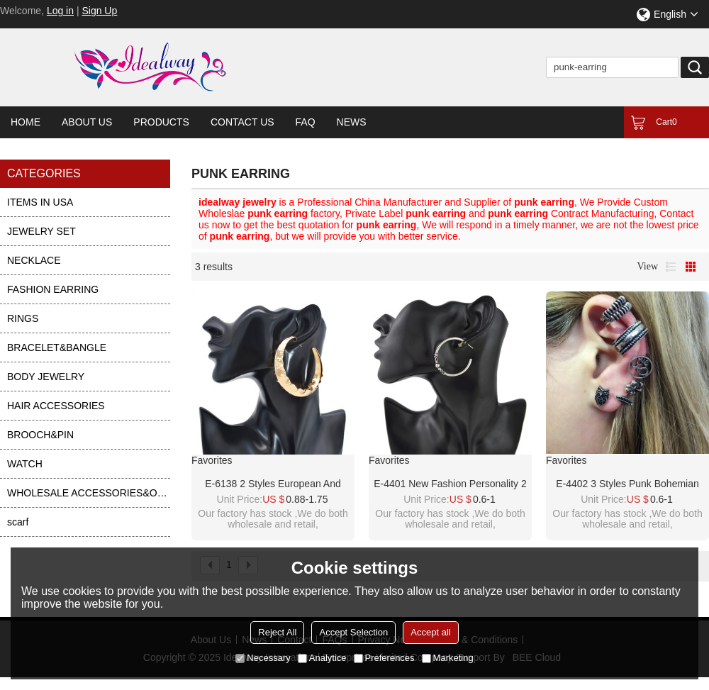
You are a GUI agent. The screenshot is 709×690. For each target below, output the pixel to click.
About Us (87, 122)
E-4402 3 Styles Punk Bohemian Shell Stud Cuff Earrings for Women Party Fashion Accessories (627, 484)
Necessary (262, 657)
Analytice (322, 657)
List (671, 267)
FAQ (306, 122)
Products (161, 122)
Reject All (277, 632)
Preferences (384, 657)
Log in (60, 10)
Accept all (430, 632)
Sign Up (99, 10)
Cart (666, 122)
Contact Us (242, 122)
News (352, 122)
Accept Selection (353, 632)
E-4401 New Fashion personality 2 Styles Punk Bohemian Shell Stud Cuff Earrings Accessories (450, 484)
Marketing (448, 657)
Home (25, 122)
